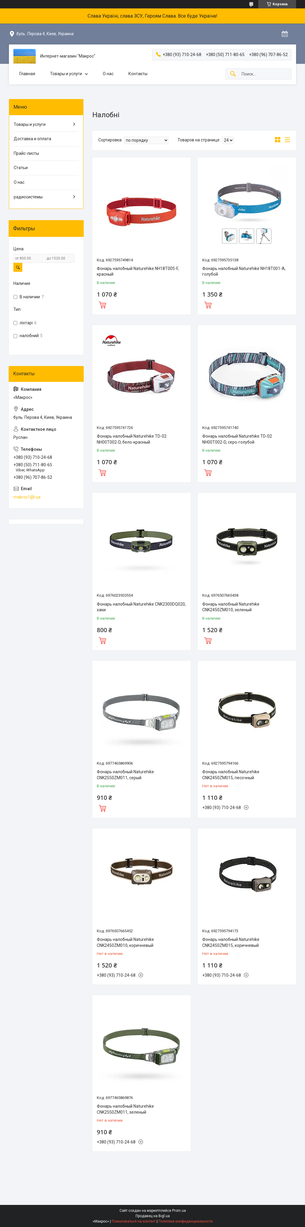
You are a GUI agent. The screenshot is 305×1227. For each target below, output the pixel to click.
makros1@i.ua (27, 497)
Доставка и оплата (32, 138)
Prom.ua (179, 1211)
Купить (102, 304)
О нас (108, 73)
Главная (27, 73)
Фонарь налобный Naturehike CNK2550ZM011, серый (125, 774)
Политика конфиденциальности (185, 1221)
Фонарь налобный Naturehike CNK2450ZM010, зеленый (230, 607)
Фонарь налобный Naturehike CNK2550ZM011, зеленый (125, 1109)
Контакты (137, 73)
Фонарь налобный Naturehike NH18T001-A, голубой (244, 271)
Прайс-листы (26, 153)
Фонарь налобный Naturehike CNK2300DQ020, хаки (141, 607)
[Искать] (233, 74)
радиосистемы (28, 197)
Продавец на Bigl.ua (153, 1216)
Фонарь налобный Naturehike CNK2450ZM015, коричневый (230, 942)
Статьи (21, 167)
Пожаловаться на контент (134, 1221)
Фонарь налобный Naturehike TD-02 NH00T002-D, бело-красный (131, 439)
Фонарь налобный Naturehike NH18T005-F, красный (138, 271)
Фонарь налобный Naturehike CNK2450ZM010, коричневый (125, 942)
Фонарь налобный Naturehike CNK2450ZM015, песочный (230, 774)
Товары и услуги (66, 73)
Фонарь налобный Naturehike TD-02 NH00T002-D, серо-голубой (237, 439)
